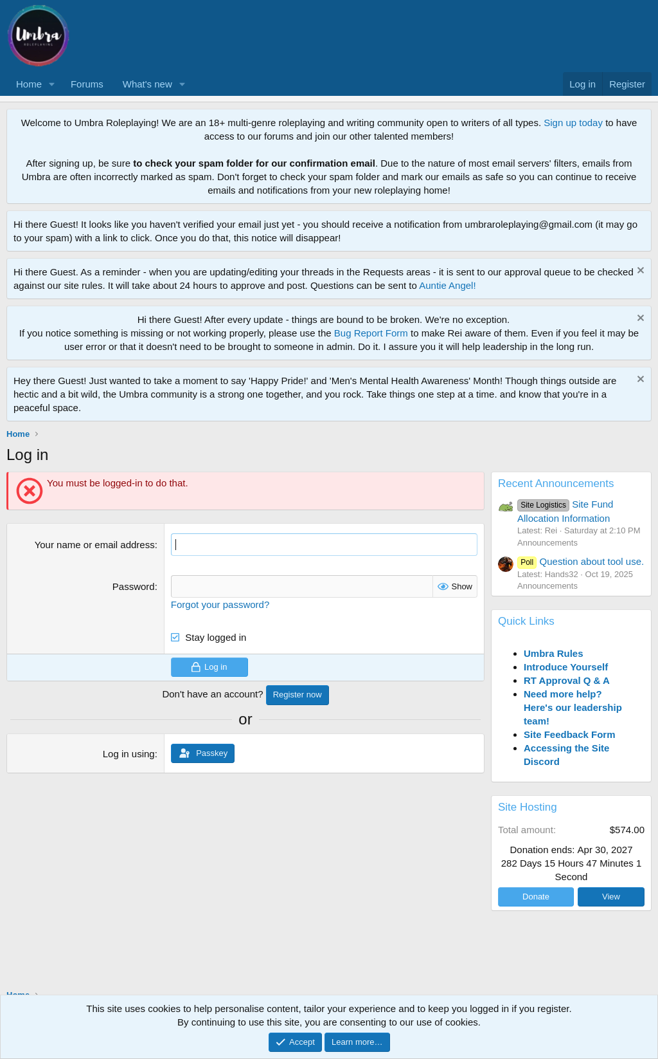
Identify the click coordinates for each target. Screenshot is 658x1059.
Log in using (129, 753)
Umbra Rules (553, 653)
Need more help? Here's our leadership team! (573, 707)
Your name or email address (95, 544)
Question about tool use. (580, 561)
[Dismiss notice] (639, 272)
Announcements (547, 543)
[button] (52, 84)
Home (29, 83)
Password (133, 586)
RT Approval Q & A (567, 680)
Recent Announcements (556, 483)
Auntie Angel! (447, 285)
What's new (147, 83)
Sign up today (573, 122)
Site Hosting (527, 807)
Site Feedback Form (570, 734)
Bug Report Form (371, 332)
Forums (87, 83)
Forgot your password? (220, 604)
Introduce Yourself (566, 666)
